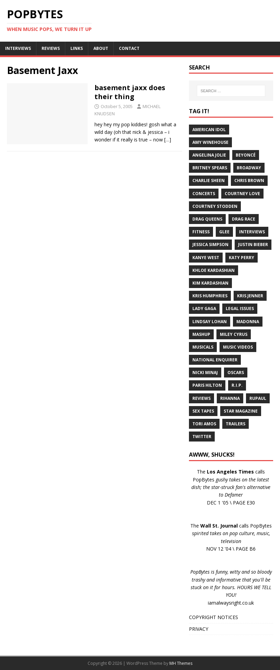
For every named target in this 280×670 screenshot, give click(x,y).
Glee (224, 232)
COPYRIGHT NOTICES (213, 617)
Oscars (235, 372)
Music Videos (238, 347)
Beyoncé (246, 155)
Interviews (252, 232)
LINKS (76, 48)
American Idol (209, 129)
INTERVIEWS (18, 48)
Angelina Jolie (209, 155)
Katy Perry (241, 257)
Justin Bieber (253, 244)
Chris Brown (249, 180)
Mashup (201, 334)
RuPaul (257, 398)
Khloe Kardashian (213, 270)
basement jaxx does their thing (129, 92)
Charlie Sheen (208, 180)
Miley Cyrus (233, 334)
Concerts (203, 193)
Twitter (201, 436)
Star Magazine (241, 411)
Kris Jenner (250, 296)
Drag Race (243, 219)
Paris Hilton (207, 385)
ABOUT (100, 48)
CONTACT (129, 48)
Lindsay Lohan (209, 322)
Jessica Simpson (210, 244)
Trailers (235, 424)
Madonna (247, 322)
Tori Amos (204, 424)
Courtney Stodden (214, 206)
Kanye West (205, 257)
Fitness (201, 232)
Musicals (202, 347)
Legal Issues (240, 308)
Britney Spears (209, 168)
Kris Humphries (209, 296)
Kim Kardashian (210, 283)
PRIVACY (198, 629)
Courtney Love (242, 193)
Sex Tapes (203, 411)
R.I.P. (237, 385)
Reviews (201, 398)
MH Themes (180, 663)
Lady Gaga (204, 308)
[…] (167, 139)
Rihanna (230, 398)
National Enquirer (214, 360)
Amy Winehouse (210, 142)
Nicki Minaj (205, 372)
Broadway (249, 168)
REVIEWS (51, 48)
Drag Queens (207, 219)
